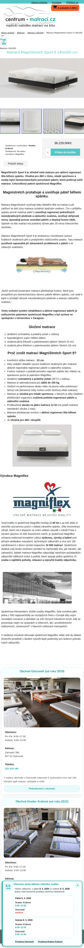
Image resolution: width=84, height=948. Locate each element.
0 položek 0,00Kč (65, 7)
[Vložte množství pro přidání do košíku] (48, 152)
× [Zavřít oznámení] (77, 885)
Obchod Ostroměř (42, 671)
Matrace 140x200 (35, 32)
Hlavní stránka (39, 2)
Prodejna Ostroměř (24, 941)
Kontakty (57, 2)
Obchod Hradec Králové (42, 801)
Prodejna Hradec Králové (50, 941)
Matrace (21, 32)
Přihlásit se (72, 2)
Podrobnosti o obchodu (42, 788)
